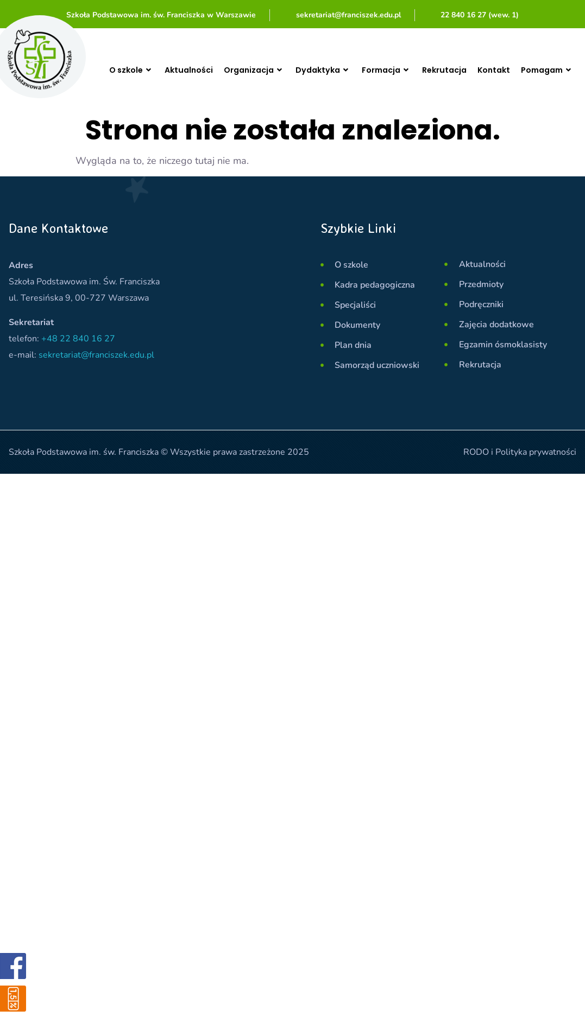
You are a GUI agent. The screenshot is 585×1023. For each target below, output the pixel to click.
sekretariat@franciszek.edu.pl (96, 355)
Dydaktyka (330, 70)
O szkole (129, 69)
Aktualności (186, 69)
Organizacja (256, 70)
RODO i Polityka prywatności (519, 452)
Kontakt (513, 69)
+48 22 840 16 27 (78, 339)
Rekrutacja (460, 69)
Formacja (398, 70)
